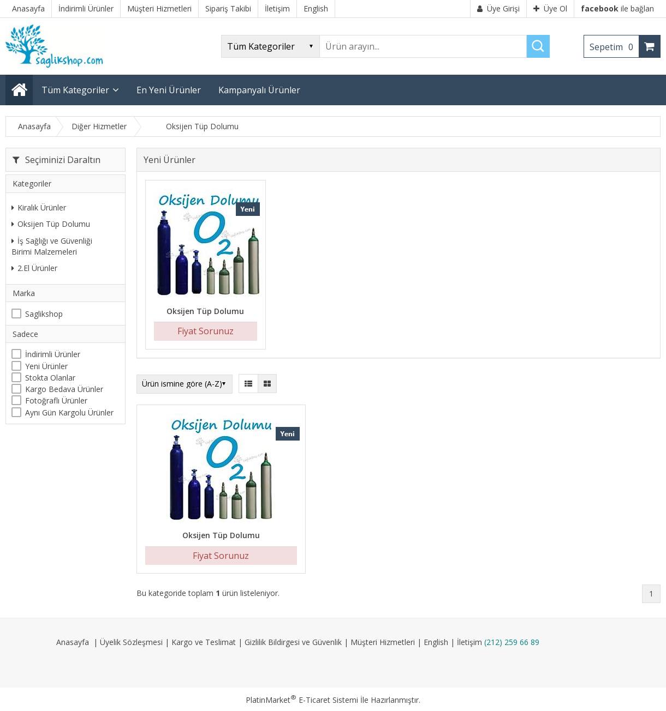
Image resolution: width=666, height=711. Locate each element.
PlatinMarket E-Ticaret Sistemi (302, 700)
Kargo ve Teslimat (203, 642)
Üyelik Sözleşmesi (131, 642)
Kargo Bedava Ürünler (64, 389)
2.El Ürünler (34, 268)
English (436, 642)
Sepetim (614, 47)
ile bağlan (617, 8)
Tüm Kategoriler (75, 90)
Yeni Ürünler (46, 366)
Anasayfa (72, 642)
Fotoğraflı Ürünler (56, 400)
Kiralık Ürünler (38, 207)
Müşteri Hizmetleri (382, 642)
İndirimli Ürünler (52, 354)
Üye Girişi (498, 8)
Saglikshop (44, 314)
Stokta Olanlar (50, 377)
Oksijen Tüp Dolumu (50, 224)
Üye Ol (550, 8)
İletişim (469, 642)
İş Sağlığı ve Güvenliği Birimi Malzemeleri (51, 246)
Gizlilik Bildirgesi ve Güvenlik (293, 642)
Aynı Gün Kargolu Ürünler (69, 412)
